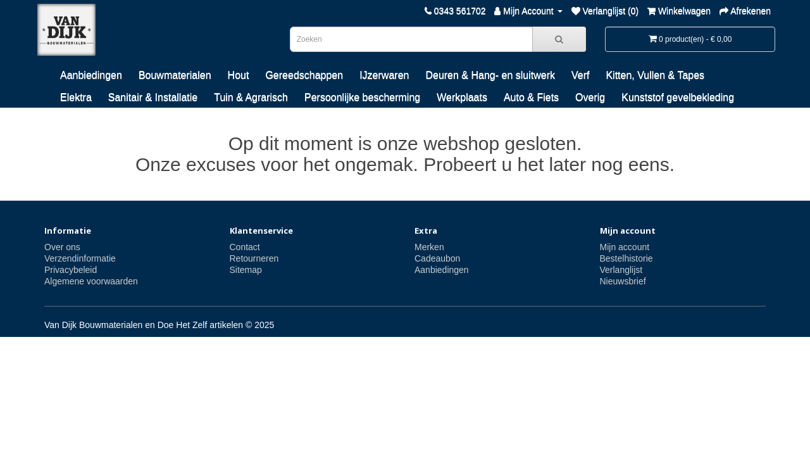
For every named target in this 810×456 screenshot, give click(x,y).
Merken (429, 247)
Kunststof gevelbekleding (677, 97)
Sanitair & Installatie (152, 97)
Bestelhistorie (626, 258)
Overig (590, 97)
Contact (245, 247)
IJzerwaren (384, 75)
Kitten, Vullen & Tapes (655, 75)
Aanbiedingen (91, 75)
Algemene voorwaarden (91, 281)
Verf (580, 75)
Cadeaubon (437, 258)
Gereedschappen (304, 75)
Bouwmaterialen (175, 75)
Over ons (62, 247)
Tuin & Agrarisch (251, 97)
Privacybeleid (70, 270)
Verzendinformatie (80, 258)
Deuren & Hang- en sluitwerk (490, 75)
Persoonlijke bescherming (362, 97)
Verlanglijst (621, 270)
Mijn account (625, 247)
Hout (238, 75)
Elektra (76, 97)
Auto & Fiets (531, 97)
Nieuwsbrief (623, 281)
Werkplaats (462, 97)
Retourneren (254, 258)
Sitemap (246, 270)
